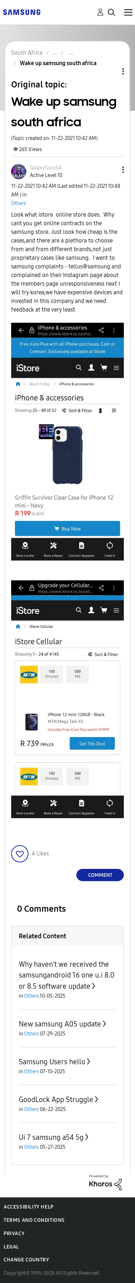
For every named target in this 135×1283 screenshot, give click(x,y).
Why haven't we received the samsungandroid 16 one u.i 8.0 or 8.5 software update (66, 975)
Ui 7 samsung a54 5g (51, 1137)
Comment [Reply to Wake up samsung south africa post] (100, 875)
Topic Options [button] (111, 71)
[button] (111, 169)
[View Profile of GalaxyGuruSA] (46, 168)
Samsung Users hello (52, 1061)
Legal (11, 1247)
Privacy (14, 1233)
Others (18, 203)
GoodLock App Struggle (56, 1099)
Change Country (26, 1260)
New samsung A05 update (60, 1024)
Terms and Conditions (34, 1220)
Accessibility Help (29, 1207)
